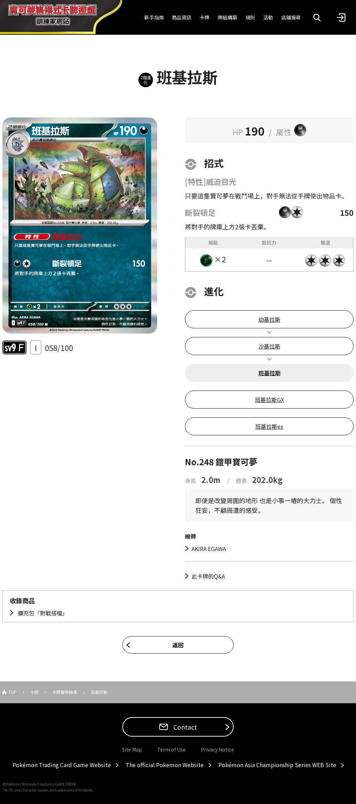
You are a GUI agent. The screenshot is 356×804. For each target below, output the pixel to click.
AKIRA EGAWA (209, 548)
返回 (178, 645)
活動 (268, 17)
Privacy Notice (217, 749)
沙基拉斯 (269, 346)
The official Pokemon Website (165, 765)
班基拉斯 (269, 373)
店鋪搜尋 (291, 17)
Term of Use (171, 749)
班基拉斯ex (269, 426)
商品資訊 (181, 17)
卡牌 (204, 17)
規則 (250, 17)
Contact (184, 726)
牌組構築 (227, 17)
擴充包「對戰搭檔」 (42, 613)
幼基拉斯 (269, 319)
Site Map (132, 749)
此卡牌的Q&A (208, 576)
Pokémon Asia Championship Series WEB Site (277, 765)
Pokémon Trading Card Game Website (62, 765)
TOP (12, 692)
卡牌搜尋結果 (64, 692)
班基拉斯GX (269, 399)
